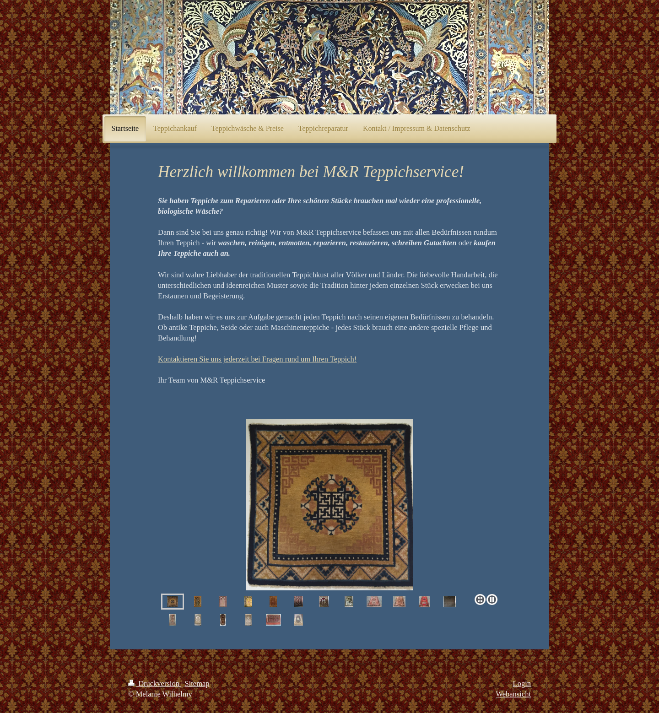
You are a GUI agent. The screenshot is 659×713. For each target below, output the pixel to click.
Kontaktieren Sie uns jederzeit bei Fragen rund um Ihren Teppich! (257, 359)
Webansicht (513, 694)
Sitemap (197, 683)
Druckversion (154, 683)
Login (522, 683)
